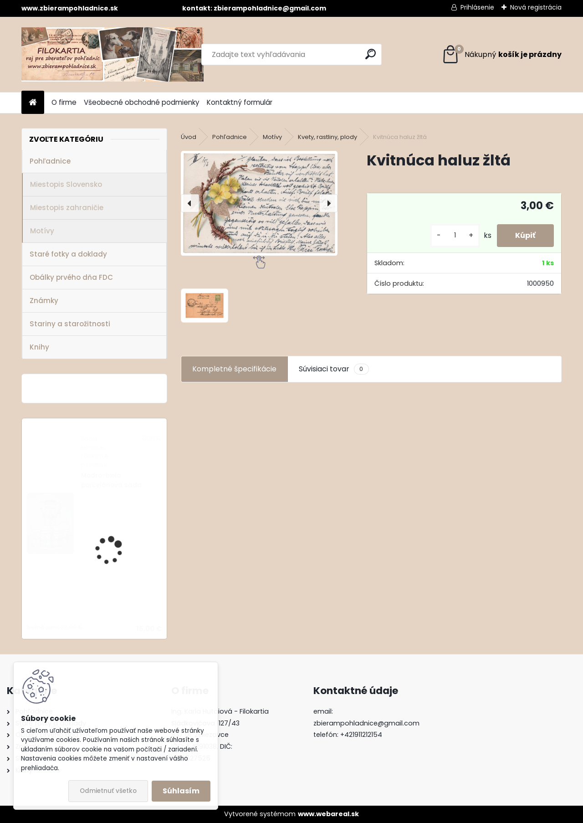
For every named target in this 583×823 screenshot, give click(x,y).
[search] (370, 54)
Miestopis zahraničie (66, 207)
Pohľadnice (50, 161)
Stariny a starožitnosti (70, 324)
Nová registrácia (536, 7)
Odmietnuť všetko (108, 791)
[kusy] (455, 235)
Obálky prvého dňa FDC (71, 277)
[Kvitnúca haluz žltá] (259, 203)
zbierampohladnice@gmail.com (366, 723)
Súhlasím (181, 791)
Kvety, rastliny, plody (327, 137)
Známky (44, 300)
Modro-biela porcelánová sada (111, 480)
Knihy (39, 347)
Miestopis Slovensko (66, 184)
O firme (64, 102)
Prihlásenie (477, 7)
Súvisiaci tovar (333, 369)
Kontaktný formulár (239, 102)
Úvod (188, 137)
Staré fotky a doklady (68, 254)
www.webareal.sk (328, 813)
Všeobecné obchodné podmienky (141, 102)
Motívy (42, 231)
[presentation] (190, 203)
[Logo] (112, 54)
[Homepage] (32, 103)
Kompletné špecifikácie (234, 369)
